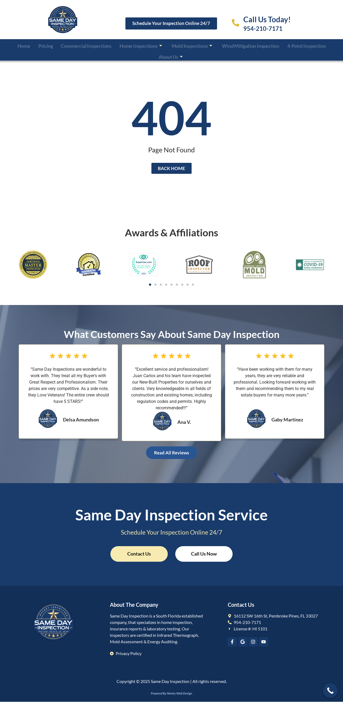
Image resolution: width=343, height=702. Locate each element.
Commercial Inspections (86, 45)
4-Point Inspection (306, 45)
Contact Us (139, 554)
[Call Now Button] (330, 690)
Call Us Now (204, 554)
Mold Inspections (192, 45)
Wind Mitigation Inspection (250, 45)
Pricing (45, 45)
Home (23, 45)
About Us (170, 54)
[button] (150, 285)
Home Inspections (141, 45)
